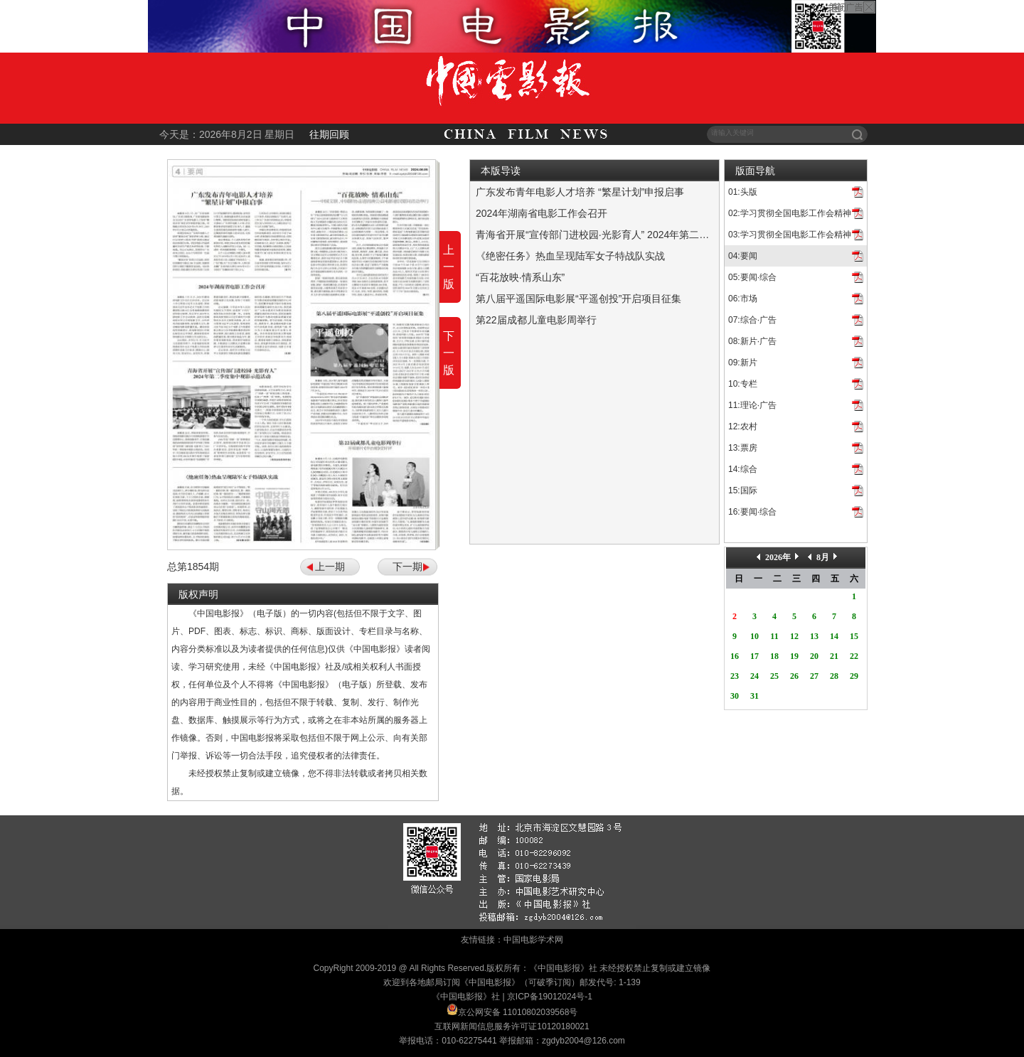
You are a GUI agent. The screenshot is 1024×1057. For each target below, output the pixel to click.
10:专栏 (742, 384)
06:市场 (742, 299)
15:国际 (742, 490)
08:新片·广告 (752, 341)
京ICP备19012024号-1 (549, 997)
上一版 (448, 267)
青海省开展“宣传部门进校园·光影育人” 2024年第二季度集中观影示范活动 (637, 234)
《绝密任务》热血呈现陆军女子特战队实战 (570, 256)
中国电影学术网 (533, 940)
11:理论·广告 (752, 405)
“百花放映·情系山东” (520, 277)
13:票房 (742, 448)
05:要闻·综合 (752, 277)
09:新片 (742, 362)
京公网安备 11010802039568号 (518, 1012)
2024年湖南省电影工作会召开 (541, 213)
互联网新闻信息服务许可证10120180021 (511, 1026)
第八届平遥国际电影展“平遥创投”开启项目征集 (578, 298)
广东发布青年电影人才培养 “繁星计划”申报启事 (580, 192)
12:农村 (742, 426)
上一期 (330, 566)
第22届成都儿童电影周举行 (536, 320)
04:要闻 (742, 256)
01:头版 (742, 192)
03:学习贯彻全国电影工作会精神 (789, 235)
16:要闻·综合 (752, 512)
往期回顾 (329, 134)
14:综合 (742, 469)
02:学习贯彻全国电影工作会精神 (789, 213)
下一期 (407, 566)
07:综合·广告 (752, 320)
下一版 (448, 353)
